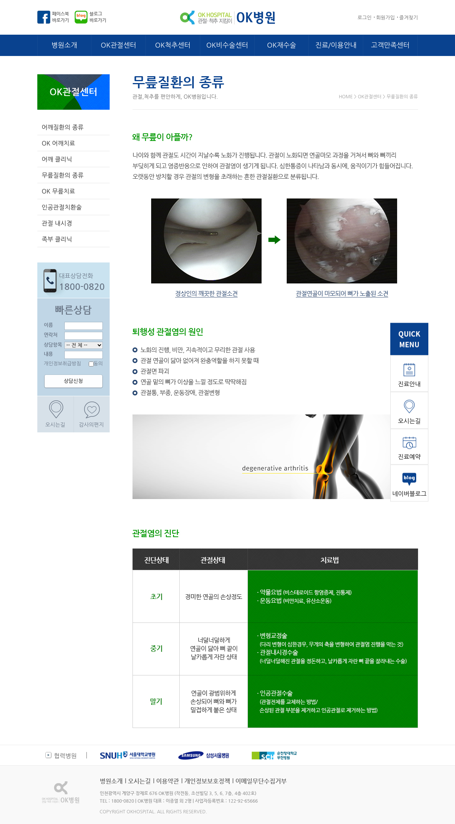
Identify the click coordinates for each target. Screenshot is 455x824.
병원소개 (64, 45)
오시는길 (55, 424)
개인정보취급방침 (62, 363)
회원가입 (385, 17)
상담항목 (53, 344)
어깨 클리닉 (57, 159)
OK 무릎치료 (58, 191)
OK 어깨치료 (58, 143)
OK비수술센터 (227, 45)
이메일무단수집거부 (261, 781)
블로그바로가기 (97, 17)
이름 (48, 325)
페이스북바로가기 (60, 17)
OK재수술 (281, 45)
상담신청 (73, 381)
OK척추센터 (172, 45)
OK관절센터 (118, 45)
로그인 (365, 17)
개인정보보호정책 (207, 781)
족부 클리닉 (57, 239)
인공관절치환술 (62, 207)
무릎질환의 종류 (63, 175)
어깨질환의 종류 (63, 127)
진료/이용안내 (335, 45)
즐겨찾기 (408, 17)
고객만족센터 (390, 45)
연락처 (50, 335)
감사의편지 (91, 424)
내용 (48, 354)
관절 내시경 (57, 223)
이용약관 (167, 781)
